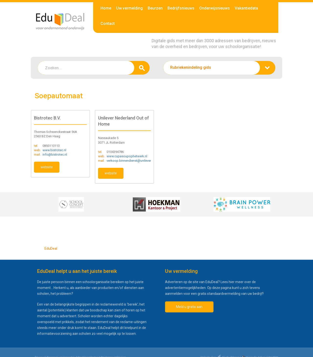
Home (106, 8)
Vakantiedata (246, 8)
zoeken (142, 68)
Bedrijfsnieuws (181, 8)
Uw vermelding (129, 8)
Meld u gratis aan (189, 307)
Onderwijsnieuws (214, 8)
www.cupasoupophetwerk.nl (127, 156)
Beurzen (155, 8)
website (47, 167)
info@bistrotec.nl (55, 154)
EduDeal (51, 248)
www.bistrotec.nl (54, 150)
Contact (108, 23)
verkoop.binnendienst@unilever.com (132, 160)
